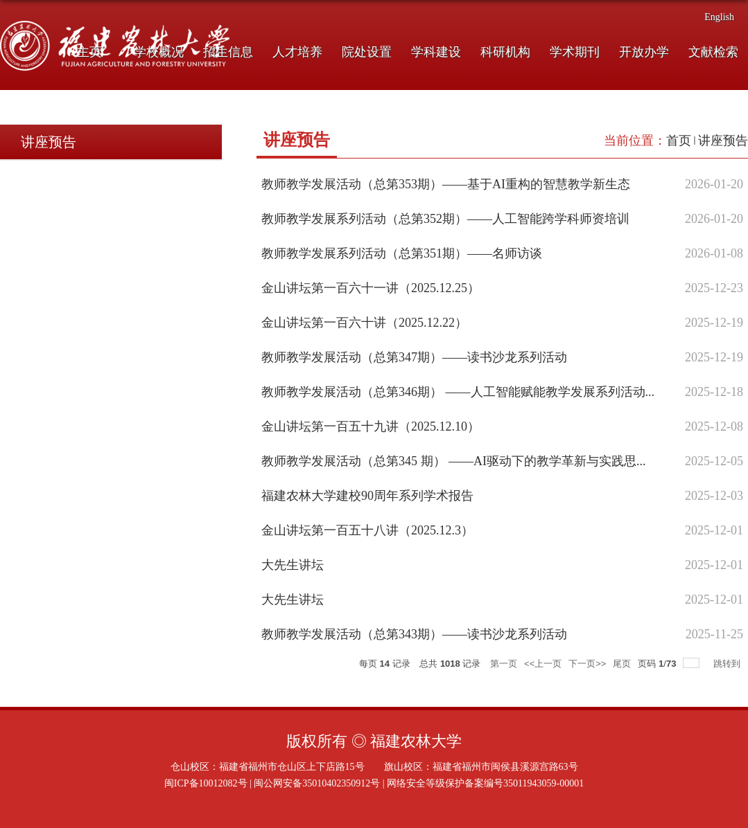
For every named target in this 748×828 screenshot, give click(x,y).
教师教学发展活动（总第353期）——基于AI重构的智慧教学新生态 (445, 184)
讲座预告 (723, 140)
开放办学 (644, 52)
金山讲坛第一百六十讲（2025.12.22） (364, 323)
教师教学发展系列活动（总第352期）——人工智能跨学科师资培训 (445, 219)
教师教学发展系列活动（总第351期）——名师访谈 (401, 253)
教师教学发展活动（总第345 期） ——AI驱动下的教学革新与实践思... (453, 461)
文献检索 (713, 52)
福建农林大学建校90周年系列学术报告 (367, 496)
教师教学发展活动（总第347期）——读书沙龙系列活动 (414, 357)
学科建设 (436, 52)
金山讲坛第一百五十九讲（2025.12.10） (370, 426)
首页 (678, 140)
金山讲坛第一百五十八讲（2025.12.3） (367, 530)
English (719, 17)
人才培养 (297, 52)
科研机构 (505, 52)
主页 (89, 52)
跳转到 (728, 663)
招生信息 (228, 52)
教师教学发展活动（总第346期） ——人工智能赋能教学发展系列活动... (457, 392)
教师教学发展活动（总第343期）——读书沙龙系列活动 (414, 634)
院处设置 (367, 52)
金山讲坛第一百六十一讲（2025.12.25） (370, 288)
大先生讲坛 (292, 565)
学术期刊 (575, 52)
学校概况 (159, 52)
